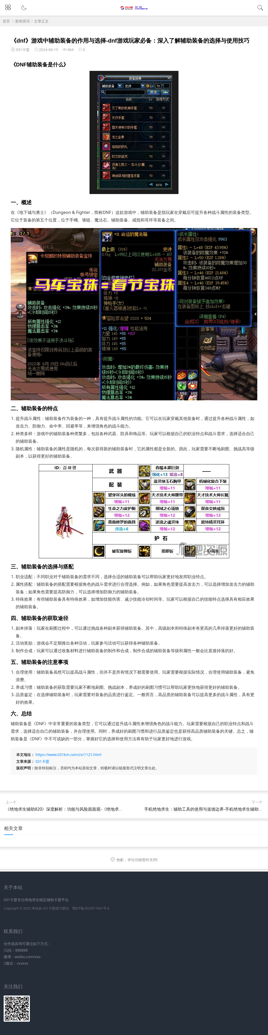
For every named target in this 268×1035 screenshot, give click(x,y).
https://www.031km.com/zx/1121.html (69, 754)
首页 (6, 21)
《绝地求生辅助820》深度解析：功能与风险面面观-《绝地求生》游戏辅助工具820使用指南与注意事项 (101, 809)
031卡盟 (42, 761)
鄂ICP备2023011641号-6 (90, 908)
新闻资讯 (22, 21)
